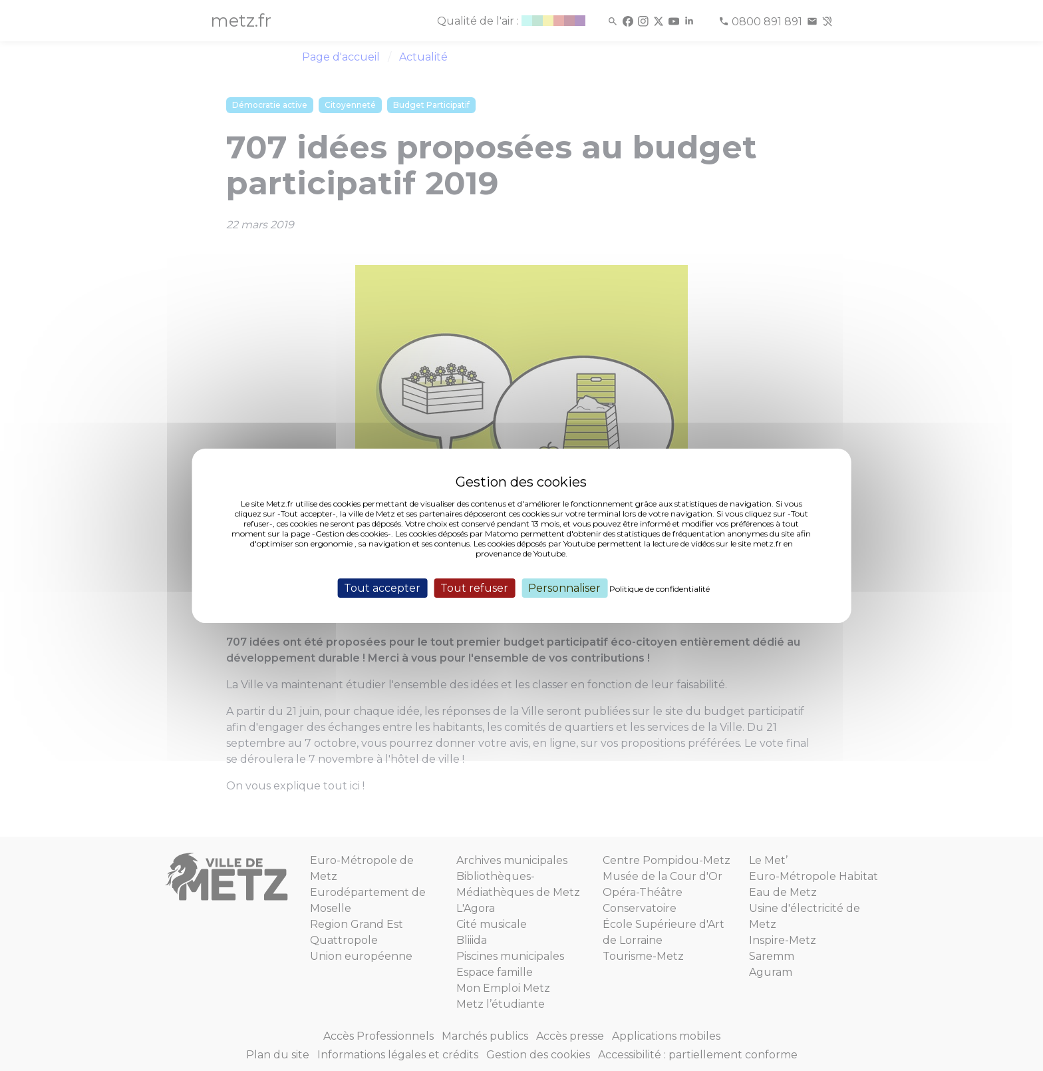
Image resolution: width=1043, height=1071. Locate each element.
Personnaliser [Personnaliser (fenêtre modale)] (564, 587)
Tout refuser (474, 587)
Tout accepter (382, 587)
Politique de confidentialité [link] (659, 588)
